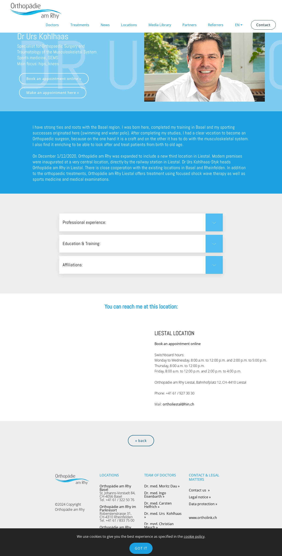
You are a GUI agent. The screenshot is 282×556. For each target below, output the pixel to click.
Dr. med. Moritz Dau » (162, 486)
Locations (129, 25)
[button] (141, 222)
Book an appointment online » (53, 78)
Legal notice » (200, 497)
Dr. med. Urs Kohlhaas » (163, 515)
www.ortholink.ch (203, 517)
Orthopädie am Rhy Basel (115, 488)
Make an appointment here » (52, 92)
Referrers (215, 25)
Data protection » (203, 504)
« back (141, 440)
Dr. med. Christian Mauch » (159, 525)
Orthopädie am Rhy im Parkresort (118, 508)
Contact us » (200, 490)
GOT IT (141, 548)
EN (237, 25)
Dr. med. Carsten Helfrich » (158, 505)
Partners (189, 25)
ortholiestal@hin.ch (178, 404)
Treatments (79, 25)
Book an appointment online (178, 343)
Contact (263, 25)
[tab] (141, 223)
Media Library (160, 25)
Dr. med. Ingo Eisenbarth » (155, 495)
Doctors (52, 25)
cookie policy (194, 536)
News (105, 25)
